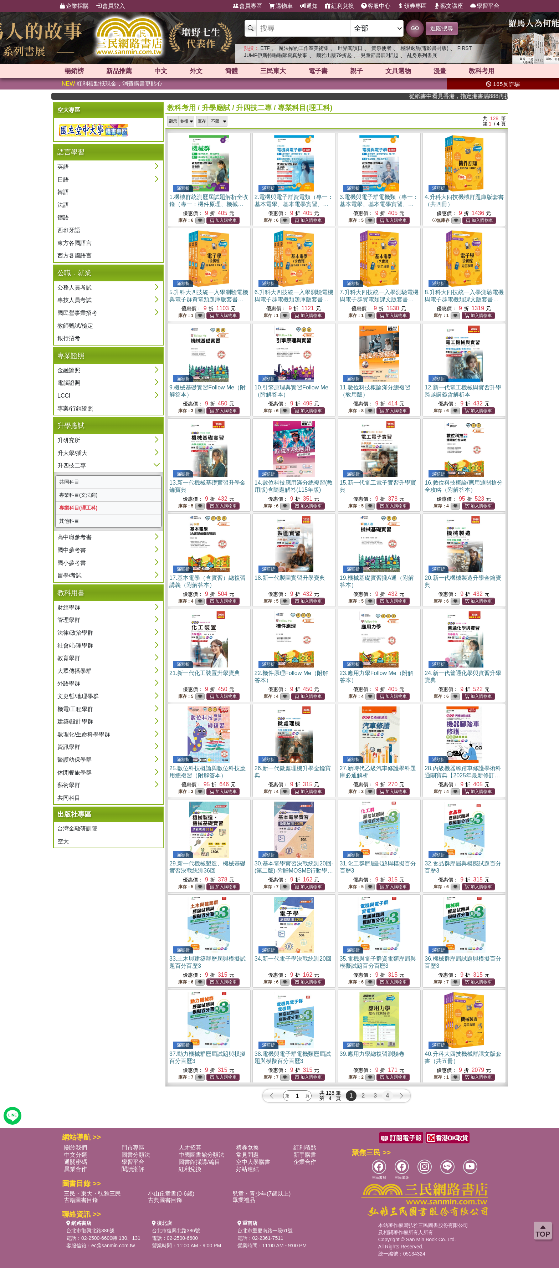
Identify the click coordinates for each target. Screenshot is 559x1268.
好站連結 (247, 1169)
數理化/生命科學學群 (83, 734)
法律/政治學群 (75, 633)
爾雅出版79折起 (334, 55)
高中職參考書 (74, 537)
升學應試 (216, 108)
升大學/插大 (72, 453)
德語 (63, 217)
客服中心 (375, 6)
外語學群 (68, 683)
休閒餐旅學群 (74, 773)
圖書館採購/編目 (199, 1162)
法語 (63, 205)
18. (290, 578)
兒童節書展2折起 (380, 55)
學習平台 (484, 6)
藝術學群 (68, 785)
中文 (160, 71)
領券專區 (412, 6)
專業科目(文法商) (78, 495)
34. (293, 959)
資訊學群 (68, 747)
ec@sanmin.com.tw (113, 1245)
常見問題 (247, 1155)
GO (415, 28)
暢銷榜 (74, 71)
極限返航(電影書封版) (424, 48)
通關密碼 (75, 1162)
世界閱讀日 (350, 48)
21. (204, 673)
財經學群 (68, 607)
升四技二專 (71, 465)
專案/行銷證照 (75, 408)
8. (464, 299)
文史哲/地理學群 (78, 696)
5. (208, 299)
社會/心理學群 (75, 646)
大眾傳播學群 (74, 671)
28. (463, 775)
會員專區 (247, 6)
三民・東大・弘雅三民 (92, 1194)
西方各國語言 (74, 255)
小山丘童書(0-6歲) (171, 1194)
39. (372, 1054)
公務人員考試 (74, 288)
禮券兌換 (247, 1148)
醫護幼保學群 (74, 760)
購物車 (281, 6)
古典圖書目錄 (165, 1200)
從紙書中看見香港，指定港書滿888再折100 (478, 96)
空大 (63, 841)
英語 (63, 167)
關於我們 (75, 1148)
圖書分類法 (136, 1155)
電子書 (318, 71)
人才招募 (190, 1148)
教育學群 (68, 658)
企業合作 (304, 1162)
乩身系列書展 (422, 55)
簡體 (231, 71)
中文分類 (75, 1155)
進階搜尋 (441, 28)
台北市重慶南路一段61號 (265, 1230)
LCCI (63, 396)
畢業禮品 (243, 1200)
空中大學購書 (253, 1162)
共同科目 (69, 482)
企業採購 (74, 6)
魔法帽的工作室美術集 (304, 48)
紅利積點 (304, 1148)
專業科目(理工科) (78, 508)
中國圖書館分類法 (201, 1155)
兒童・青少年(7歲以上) (261, 1194)
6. (294, 299)
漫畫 (440, 71)
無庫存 (441, 221)
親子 (356, 71)
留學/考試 (69, 575)
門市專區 (133, 1148)
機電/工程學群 (75, 709)
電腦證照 (68, 383)
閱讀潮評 (133, 1169)
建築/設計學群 (75, 722)
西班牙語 (68, 230)
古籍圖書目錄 (81, 1200)
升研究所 (68, 440)
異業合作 (75, 1169)
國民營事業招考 (77, 313)
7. (379, 299)
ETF (265, 48)
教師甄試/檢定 (75, 326)
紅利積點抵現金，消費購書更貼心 (112, 84)
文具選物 (398, 71)
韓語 (63, 192)
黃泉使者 (381, 48)
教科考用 (481, 71)
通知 (309, 6)
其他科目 (69, 521)
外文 (196, 71)
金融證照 (68, 370)
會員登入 (110, 6)
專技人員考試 (74, 300)
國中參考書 (71, 550)
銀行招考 (68, 338)
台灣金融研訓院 (77, 828)
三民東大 (273, 71)
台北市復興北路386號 (90, 1230)
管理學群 (68, 620)
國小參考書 (71, 563)
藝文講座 (448, 6)
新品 (119, 71)
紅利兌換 (339, 6)
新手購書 (304, 1155)
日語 (63, 180)
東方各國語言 (74, 243)
